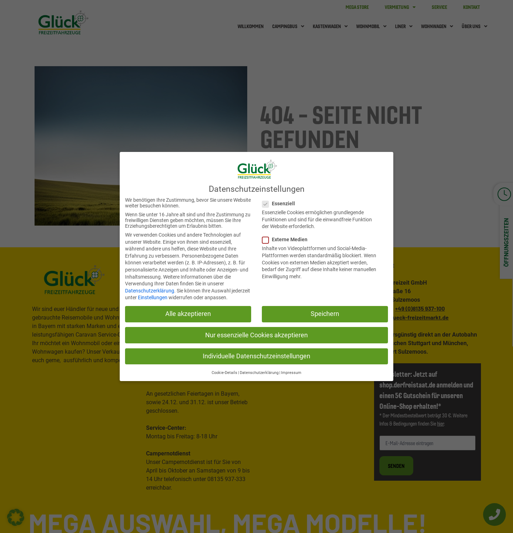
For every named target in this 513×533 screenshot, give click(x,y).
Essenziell (279, 203)
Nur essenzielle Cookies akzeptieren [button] (256, 334)
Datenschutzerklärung (149, 289)
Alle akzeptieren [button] (188, 313)
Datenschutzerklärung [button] (259, 372)
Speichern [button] (325, 313)
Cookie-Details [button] (224, 372)
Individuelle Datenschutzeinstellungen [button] (256, 355)
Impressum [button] (291, 372)
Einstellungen (152, 297)
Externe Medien (285, 239)
